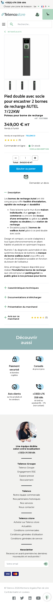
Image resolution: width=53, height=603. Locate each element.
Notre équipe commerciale (26, 495)
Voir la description (39, 149)
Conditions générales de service (26, 538)
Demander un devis (39, 183)
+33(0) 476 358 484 (15, 2)
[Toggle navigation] (3, 24)
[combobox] (29, 24)
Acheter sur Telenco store (26, 522)
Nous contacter (26, 507)
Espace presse (26, 476)
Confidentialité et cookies (17, 592)
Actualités (27, 526)
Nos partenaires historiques (26, 499)
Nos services (26, 503)
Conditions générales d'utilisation (26, 534)
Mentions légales (28, 588)
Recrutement (26, 480)
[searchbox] (34, 24)
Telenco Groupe (26, 467)
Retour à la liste (12, 32)
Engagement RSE (26, 471)
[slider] (11, 140)
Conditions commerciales (26, 530)
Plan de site (43, 588)
